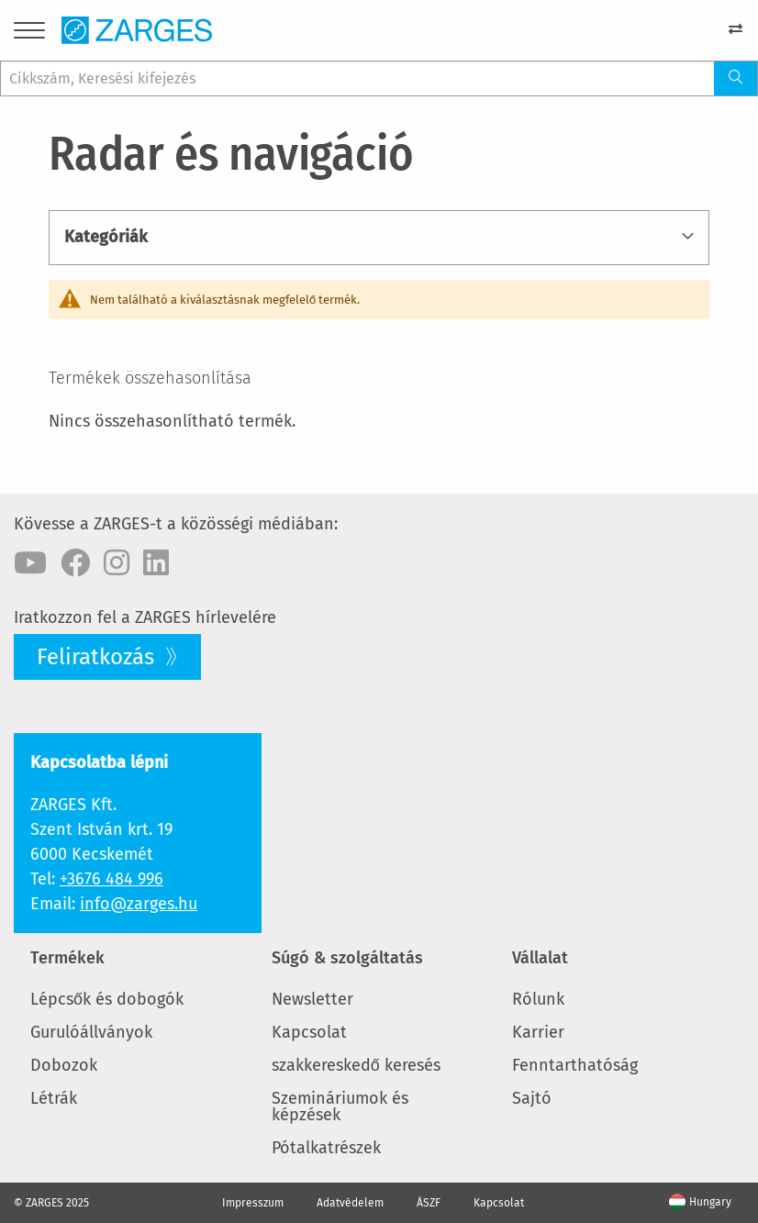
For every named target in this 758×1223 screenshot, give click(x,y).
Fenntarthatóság (575, 1065)
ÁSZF (428, 1202)
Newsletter (312, 999)
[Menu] (29, 33)
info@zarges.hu (138, 904)
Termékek (67, 958)
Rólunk (538, 999)
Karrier (538, 1032)
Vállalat (540, 958)
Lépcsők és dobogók (107, 999)
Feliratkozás (98, 657)
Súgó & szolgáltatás (347, 958)
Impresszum (253, 1202)
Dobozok (63, 1065)
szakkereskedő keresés (356, 1065)
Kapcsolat (309, 1032)
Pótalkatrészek (326, 1148)
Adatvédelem (350, 1202)
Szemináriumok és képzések (340, 1106)
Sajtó (532, 1098)
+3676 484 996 (111, 879)
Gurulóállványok (91, 1032)
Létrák (53, 1098)
